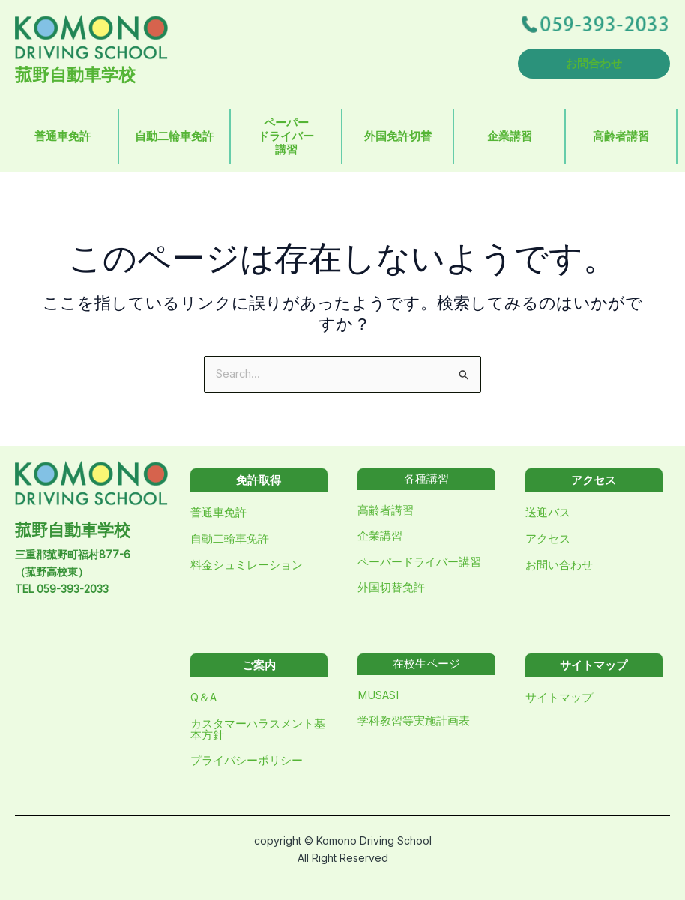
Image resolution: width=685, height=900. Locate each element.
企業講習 (509, 136)
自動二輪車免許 (174, 136)
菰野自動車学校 (75, 75)
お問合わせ (594, 64)
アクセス (547, 539)
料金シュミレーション (246, 565)
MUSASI (378, 695)
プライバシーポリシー (246, 760)
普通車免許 (62, 136)
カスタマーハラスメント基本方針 (257, 729)
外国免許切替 (398, 136)
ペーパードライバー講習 (286, 136)
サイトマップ (559, 697)
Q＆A (203, 697)
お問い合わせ (559, 565)
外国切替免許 (391, 587)
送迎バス (547, 512)
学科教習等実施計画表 (413, 721)
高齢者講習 (621, 136)
